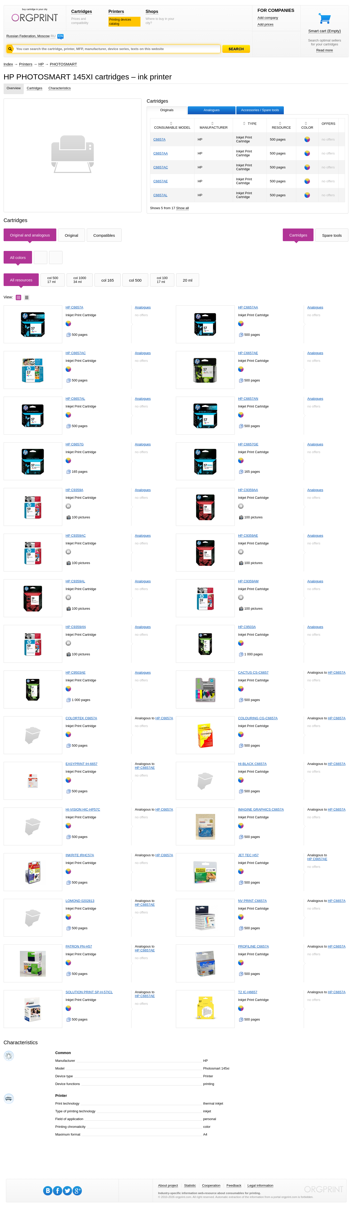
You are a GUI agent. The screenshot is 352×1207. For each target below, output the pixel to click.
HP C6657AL (75, 399)
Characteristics (60, 88)
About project (168, 1185)
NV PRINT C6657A (252, 901)
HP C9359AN (76, 627)
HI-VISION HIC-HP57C (83, 809)
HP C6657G (75, 444)
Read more (324, 50)
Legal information (260, 1185)
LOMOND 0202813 (80, 901)
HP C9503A (247, 627)
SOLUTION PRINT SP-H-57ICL (89, 992)
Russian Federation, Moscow (28, 36)
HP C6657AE (248, 353)
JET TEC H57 (248, 855)
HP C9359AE (248, 535)
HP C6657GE (248, 444)
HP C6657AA (248, 307)
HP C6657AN (248, 399)
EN (60, 36)
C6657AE (160, 181)
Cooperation (211, 1185)
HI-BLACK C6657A (252, 764)
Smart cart (324, 31)
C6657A (159, 139)
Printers (116, 11)
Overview (14, 88)
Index (8, 64)
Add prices (265, 24)
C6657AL (160, 195)
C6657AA (160, 153)
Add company (267, 18)
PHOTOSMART (63, 64)
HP (41, 64)
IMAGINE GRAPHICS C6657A (261, 809)
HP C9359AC (76, 535)
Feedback (233, 1185)
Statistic (190, 1185)
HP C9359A (74, 490)
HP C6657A (74, 307)
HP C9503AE (75, 672)
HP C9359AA (248, 490)
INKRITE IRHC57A (80, 855)
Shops (152, 11)
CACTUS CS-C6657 (253, 672)
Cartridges (81, 11)
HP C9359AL (75, 581)
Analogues (143, 307)
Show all (182, 208)
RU (53, 36)
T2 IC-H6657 (247, 992)
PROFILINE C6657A (253, 946)
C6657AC (160, 167)
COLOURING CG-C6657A (258, 718)
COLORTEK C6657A (81, 718)
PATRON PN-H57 (79, 946)
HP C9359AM (248, 581)
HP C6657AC (76, 353)
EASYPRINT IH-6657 (81, 764)
